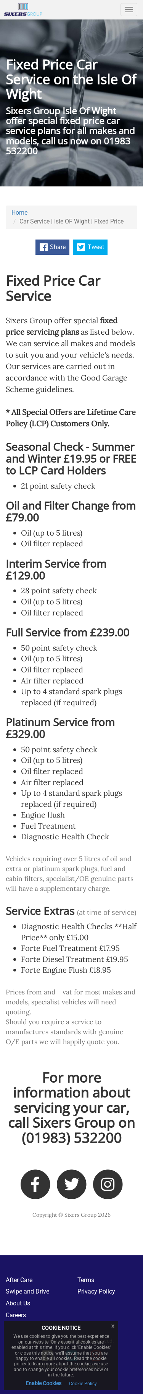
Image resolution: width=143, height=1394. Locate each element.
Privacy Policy (96, 1291)
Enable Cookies (43, 1383)
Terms (85, 1280)
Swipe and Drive (27, 1291)
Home (19, 212)
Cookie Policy (83, 1383)
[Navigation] (129, 9)
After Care (19, 1280)
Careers (16, 1315)
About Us (18, 1303)
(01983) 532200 (72, 1137)
